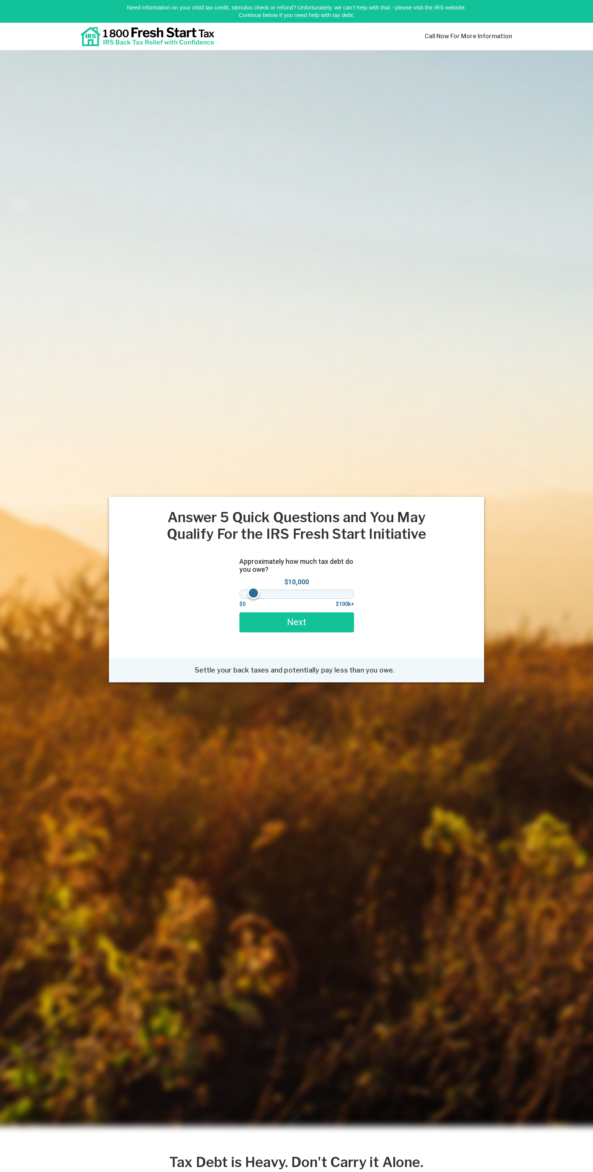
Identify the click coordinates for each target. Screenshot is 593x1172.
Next (296, 622)
